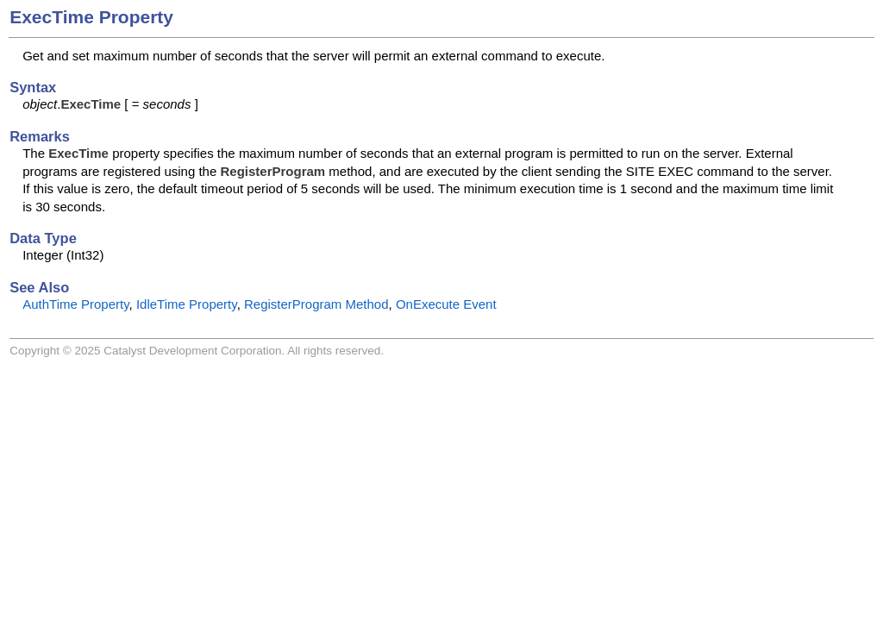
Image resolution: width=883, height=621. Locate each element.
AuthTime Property (75, 304)
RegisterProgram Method (316, 304)
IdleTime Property (186, 304)
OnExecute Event (446, 304)
